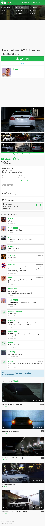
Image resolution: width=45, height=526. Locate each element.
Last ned (22, 58)
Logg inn (19, 373)
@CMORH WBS (13, 302)
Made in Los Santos (7, 523)
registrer (28, 373)
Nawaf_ (10, 278)
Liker (18, 159)
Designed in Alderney (7, 521)
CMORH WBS (12, 289)
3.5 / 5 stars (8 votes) (6, 163)
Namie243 (11, 264)
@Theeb (11, 239)
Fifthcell (11, 342)
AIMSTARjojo (12, 352)
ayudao (10, 361)
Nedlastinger (8, 159)
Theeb (15, 69)
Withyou (11, 246)
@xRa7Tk (11, 230)
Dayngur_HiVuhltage (15, 311)
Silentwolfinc (12, 255)
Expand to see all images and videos (22, 154)
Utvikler (15, 227)
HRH (9, 237)
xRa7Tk (10, 218)
